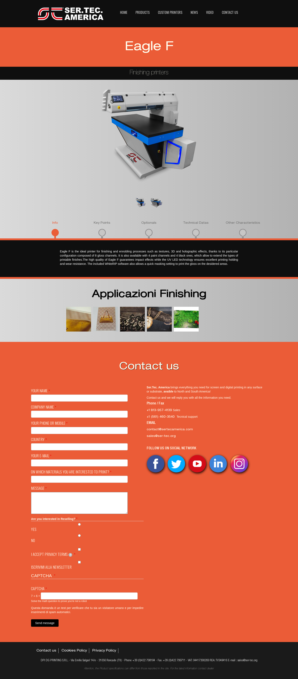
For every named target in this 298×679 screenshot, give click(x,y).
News (194, 12)
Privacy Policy (104, 651)
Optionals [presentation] (148, 223)
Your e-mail (40, 455)
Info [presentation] (55, 223)
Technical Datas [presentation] (196, 223)
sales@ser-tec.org (161, 436)
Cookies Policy (74, 651)
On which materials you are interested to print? (70, 471)
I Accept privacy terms (51, 554)
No (33, 540)
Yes (33, 529)
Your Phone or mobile (48, 423)
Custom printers (170, 12)
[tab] (55, 229)
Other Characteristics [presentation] (243, 223)
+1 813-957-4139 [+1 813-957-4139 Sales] (160, 410)
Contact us (230, 12)
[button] (78, 319)
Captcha (37, 588)
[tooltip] (70, 555)
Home (123, 12)
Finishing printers (149, 73)
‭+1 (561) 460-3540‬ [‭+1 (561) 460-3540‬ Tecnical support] (162, 417)
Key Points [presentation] (102, 223)
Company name (42, 407)
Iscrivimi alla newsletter (51, 567)
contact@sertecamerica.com (170, 429)
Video (210, 12)
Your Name (39, 390)
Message (37, 488)
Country (37, 439)
